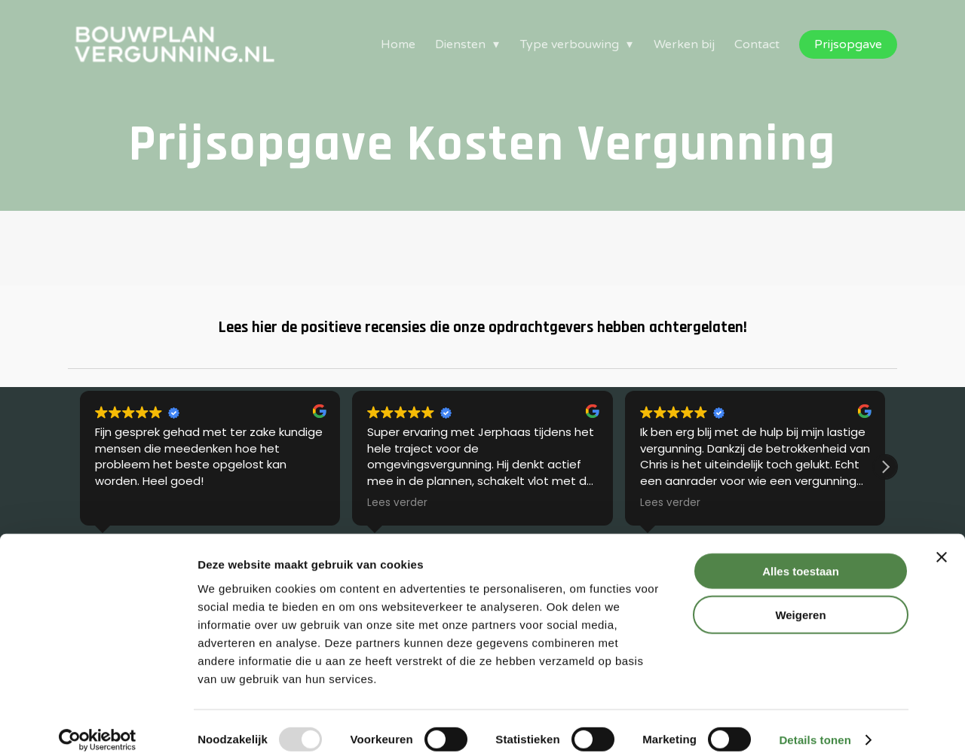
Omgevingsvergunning (124, 499)
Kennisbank (309, 499)
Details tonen (814, 726)
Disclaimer (729, 517)
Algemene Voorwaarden (764, 499)
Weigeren (800, 602)
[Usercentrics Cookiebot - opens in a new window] (98, 726)
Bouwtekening (105, 517)
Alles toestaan (800, 557)
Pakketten (307, 517)
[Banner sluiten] (941, 543)
